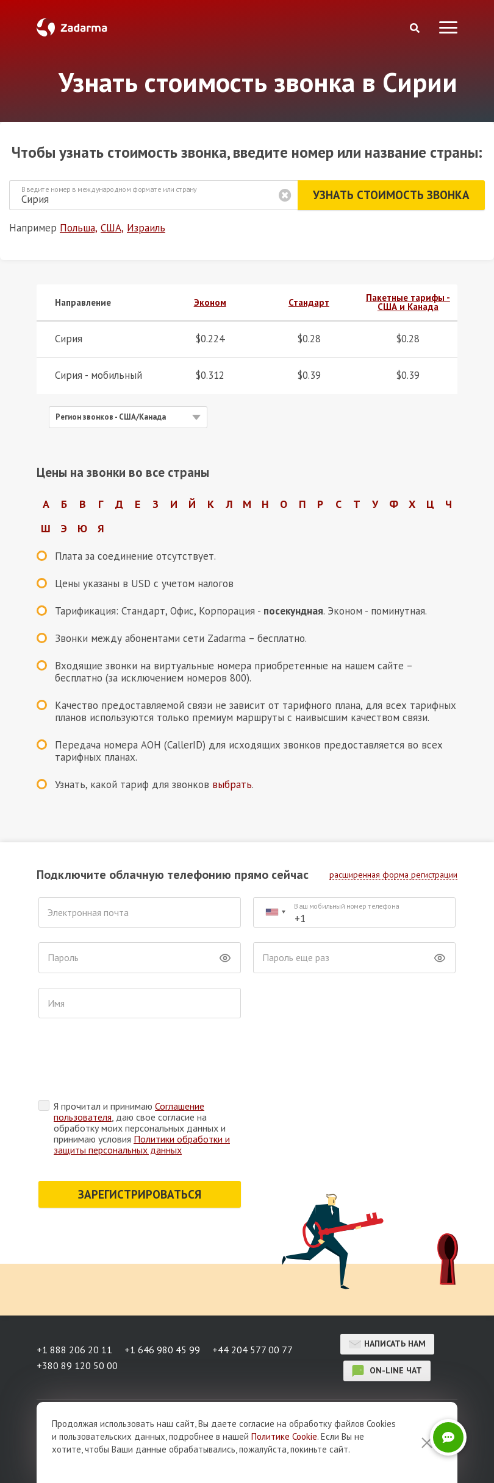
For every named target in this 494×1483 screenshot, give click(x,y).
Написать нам (387, 1344)
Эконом (210, 302)
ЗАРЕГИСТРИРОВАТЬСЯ (139, 1194)
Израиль (146, 227)
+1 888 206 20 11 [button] (74, 1350)
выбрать (232, 784)
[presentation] (131, 1062)
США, (112, 227)
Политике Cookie (284, 1436)
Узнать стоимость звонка (391, 195)
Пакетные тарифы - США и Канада (408, 302)
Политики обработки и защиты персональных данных (142, 1144)
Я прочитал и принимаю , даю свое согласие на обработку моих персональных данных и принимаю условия (142, 1128)
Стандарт (308, 302)
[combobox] (275, 912)
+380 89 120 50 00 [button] (77, 1365)
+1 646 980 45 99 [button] (162, 1350)
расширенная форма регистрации (393, 874)
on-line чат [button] (387, 1371)
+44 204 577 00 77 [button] (252, 1350)
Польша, (79, 227)
